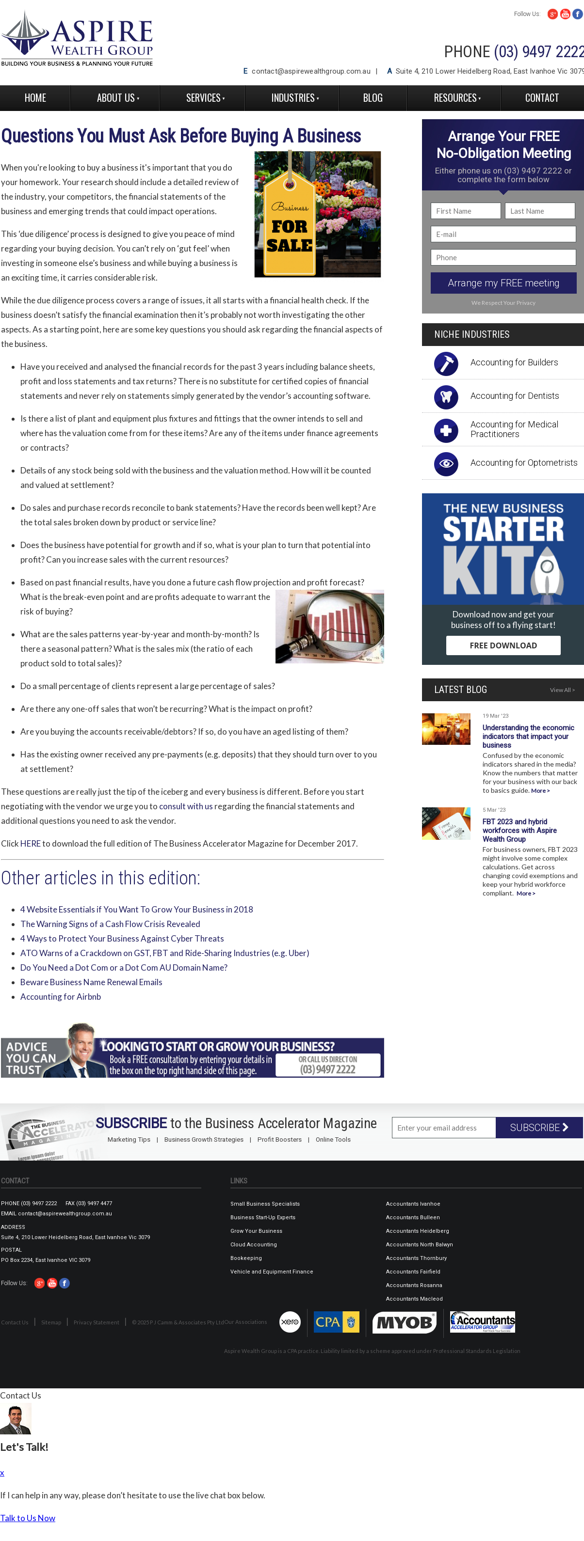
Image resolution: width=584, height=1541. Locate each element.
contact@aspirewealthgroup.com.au (311, 71)
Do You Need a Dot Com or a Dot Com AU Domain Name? (123, 967)
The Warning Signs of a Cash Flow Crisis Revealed (110, 924)
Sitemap (51, 1322)
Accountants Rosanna (414, 1285)
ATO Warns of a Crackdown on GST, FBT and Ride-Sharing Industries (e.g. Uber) (164, 953)
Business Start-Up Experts (262, 1217)
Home (35, 97)
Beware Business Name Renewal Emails (91, 982)
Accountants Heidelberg (417, 1231)
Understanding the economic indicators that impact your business (528, 736)
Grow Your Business (256, 1231)
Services (203, 97)
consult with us (186, 806)
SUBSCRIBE (539, 1127)
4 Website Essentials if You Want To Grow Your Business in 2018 (136, 909)
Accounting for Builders (514, 362)
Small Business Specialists (265, 1204)
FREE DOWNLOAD (503, 645)
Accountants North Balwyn (419, 1245)
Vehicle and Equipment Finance (271, 1272)
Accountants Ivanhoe (413, 1204)
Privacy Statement (96, 1322)
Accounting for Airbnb (60, 996)
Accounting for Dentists (514, 396)
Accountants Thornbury (416, 1258)
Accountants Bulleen (413, 1217)
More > (540, 790)
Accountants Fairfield (413, 1272)
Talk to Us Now (27, 1518)
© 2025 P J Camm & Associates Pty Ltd (178, 1322)
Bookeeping (246, 1258)
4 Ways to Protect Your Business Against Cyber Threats (122, 938)
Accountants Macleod (414, 1299)
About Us (116, 97)
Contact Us (15, 1322)
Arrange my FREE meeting (504, 283)
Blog (373, 97)
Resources (455, 97)
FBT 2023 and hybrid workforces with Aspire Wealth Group (520, 831)
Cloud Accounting (253, 1245)
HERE (30, 843)
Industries (293, 97)
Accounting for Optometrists (524, 462)
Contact (542, 97)
